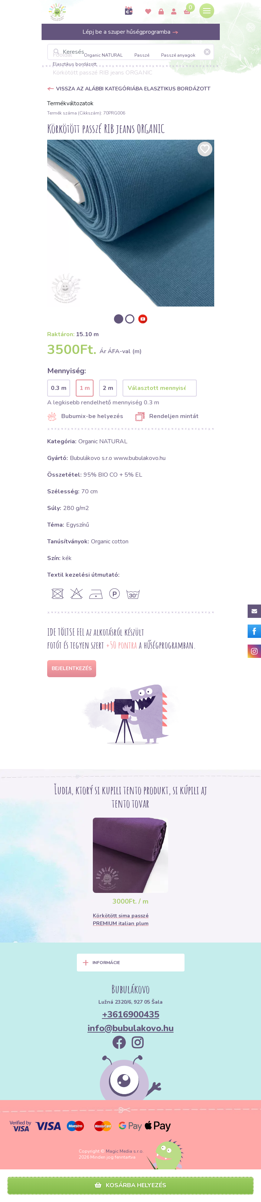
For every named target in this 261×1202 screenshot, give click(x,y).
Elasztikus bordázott (75, 64)
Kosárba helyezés (130, 1185)
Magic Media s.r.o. (125, 1151)
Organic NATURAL (103, 55)
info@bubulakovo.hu (131, 1028)
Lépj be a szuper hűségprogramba (130, 32)
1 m (84, 388)
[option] (130, 223)
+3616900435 (130, 1014)
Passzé (141, 55)
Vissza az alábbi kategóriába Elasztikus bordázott (133, 88)
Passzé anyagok (178, 55)
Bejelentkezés (72, 668)
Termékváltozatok (70, 103)
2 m (108, 388)
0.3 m (58, 388)
